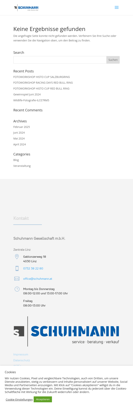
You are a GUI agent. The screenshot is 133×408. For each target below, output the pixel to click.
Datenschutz (21, 360)
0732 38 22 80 (33, 268)
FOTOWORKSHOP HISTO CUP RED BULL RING (41, 88)
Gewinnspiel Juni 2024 (27, 94)
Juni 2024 (19, 132)
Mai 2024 (19, 138)
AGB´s (17, 366)
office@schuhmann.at (37, 278)
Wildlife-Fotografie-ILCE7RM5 (31, 100)
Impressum (20, 354)
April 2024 (19, 144)
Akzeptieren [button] (43, 399)
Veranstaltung (22, 166)
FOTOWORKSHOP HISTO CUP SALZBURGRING (41, 77)
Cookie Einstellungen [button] (19, 399)
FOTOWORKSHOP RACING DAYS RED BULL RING (43, 82)
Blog (16, 160)
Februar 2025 (21, 127)
